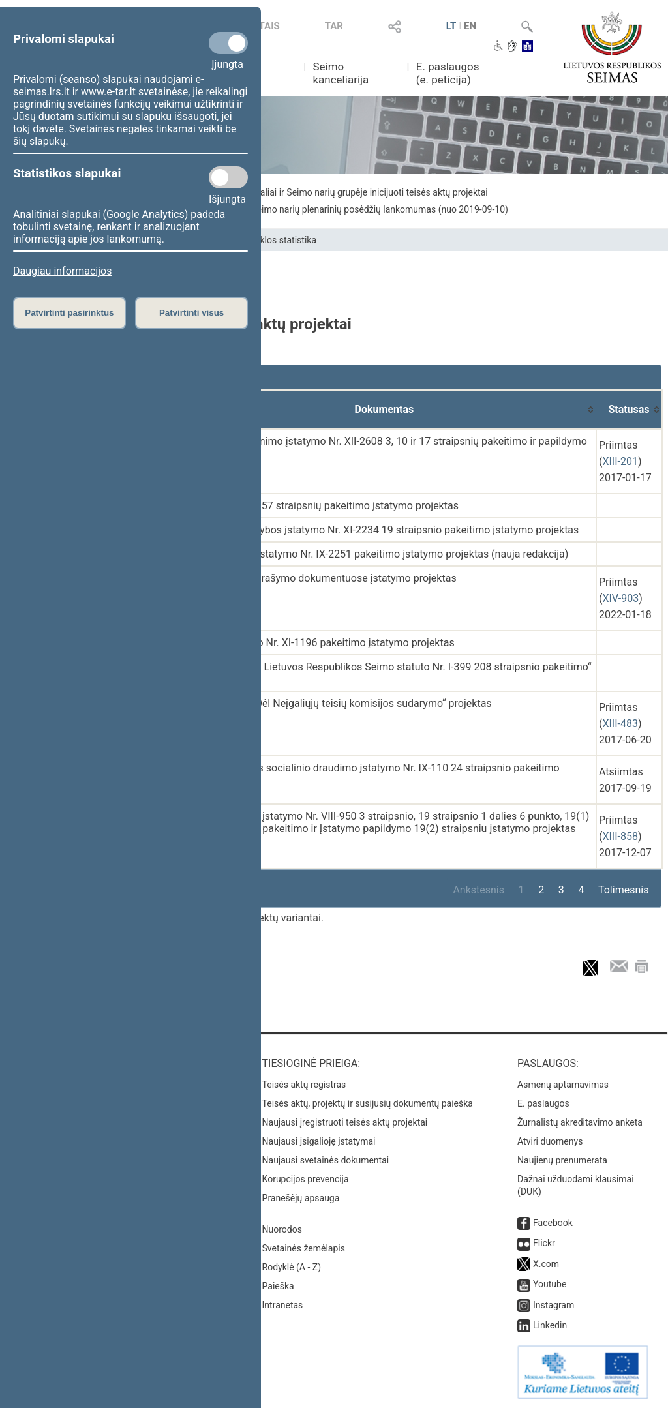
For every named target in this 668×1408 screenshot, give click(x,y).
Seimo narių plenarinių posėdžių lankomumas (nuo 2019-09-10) (379, 209)
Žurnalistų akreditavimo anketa (580, 1122)
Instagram (553, 1305)
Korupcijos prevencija (305, 1179)
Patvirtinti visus (191, 313)
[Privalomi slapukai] (228, 43)
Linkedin (550, 1325)
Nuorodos (282, 1229)
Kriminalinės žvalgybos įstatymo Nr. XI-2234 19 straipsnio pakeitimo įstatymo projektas (377, 530)
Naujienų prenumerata (562, 1160)
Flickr (544, 1243)
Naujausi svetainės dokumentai (325, 1160)
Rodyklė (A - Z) (292, 1267)
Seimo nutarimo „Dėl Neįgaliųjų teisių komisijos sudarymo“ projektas (333, 703)
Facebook (553, 1223)
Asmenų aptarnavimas (563, 1084)
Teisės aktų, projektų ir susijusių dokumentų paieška (367, 1103)
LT (451, 26)
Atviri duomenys (550, 1141)
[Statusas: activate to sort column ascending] (629, 409)
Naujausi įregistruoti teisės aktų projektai (345, 1122)
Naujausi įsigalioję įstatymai (319, 1141)
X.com (546, 1264)
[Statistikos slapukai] (228, 177)
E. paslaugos (543, 1103)
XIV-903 (620, 598)
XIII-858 (619, 836)
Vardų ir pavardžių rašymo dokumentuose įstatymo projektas (316, 578)
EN (470, 26)
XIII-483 (619, 723)
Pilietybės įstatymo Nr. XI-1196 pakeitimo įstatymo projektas (315, 643)
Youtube (549, 1284)
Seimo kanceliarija (340, 73)
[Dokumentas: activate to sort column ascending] (384, 409)
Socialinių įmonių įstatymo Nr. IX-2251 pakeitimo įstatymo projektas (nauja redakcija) (371, 554)
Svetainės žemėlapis (303, 1248)
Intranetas (282, 1305)
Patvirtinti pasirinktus (69, 313)
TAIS (269, 26)
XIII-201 (619, 461)
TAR (334, 26)
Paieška (278, 1286)
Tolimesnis (623, 890)
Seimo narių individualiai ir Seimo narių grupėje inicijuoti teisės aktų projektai (333, 192)
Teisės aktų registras (304, 1084)
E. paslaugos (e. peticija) (447, 73)
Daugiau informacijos (62, 271)
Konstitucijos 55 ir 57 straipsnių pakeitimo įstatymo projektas (317, 506)
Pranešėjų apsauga (301, 1198)
